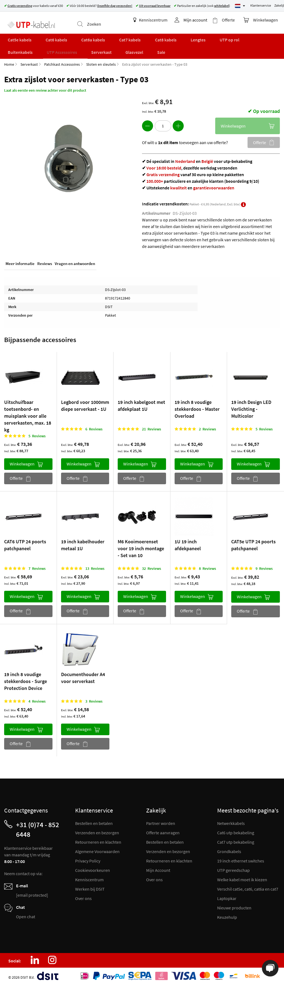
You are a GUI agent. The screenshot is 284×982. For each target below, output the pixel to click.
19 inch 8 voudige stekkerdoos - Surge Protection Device (25, 677)
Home (9, 60)
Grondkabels (229, 847)
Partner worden (160, 819)
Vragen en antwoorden (75, 260)
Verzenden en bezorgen (97, 828)
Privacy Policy (87, 856)
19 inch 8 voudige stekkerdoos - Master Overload (197, 405)
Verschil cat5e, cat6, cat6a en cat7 (247, 885)
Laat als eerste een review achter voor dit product (45, 86)
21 (151, 424)
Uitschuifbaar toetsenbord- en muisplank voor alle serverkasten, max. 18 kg (27, 412)
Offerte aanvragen (163, 828)
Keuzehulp (227, 913)
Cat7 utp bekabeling (235, 838)
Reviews (44, 260)
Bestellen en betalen (94, 819)
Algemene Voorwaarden (97, 847)
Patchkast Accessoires (62, 60)
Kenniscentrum (156, 20)
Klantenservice (260, 5)
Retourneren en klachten (98, 838)
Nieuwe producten (234, 903)
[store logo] (28, 21)
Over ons (83, 894)
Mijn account (201, 20)
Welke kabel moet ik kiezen (242, 875)
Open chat (25, 912)
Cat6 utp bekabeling (235, 828)
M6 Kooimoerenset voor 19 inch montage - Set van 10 (141, 544)
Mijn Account (158, 866)
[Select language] (240, 6)
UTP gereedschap (233, 866)
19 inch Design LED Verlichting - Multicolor (251, 405)
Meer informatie (20, 260)
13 (94, 564)
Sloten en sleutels (101, 60)
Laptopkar (226, 894)
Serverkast (29, 60)
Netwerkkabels (231, 819)
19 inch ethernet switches (240, 856)
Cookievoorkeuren (92, 866)
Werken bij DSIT (90, 885)
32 (151, 564)
